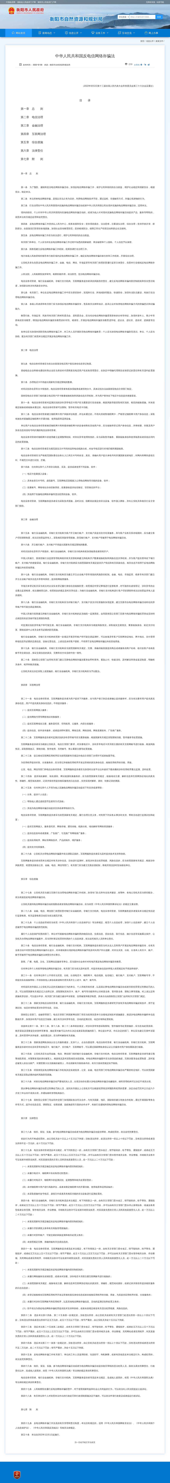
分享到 (137, 65)
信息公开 (73, 33)
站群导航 (160, 2)
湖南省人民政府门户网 (26, 2)
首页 (142, 41)
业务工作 (100, 33)
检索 (159, 17)
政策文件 (159, 41)
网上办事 (153, 33)
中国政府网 (10, 2)
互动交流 (127, 33)
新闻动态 (47, 33)
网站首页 (20, 33)
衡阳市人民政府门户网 (47, 2)
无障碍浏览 (150, 2)
